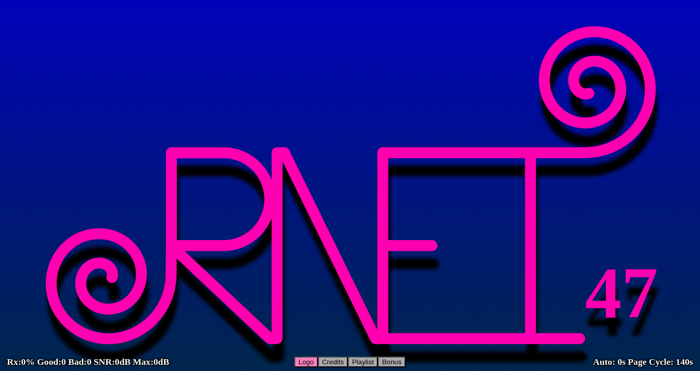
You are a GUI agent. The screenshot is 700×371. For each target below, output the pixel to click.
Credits (333, 362)
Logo (306, 362)
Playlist (363, 362)
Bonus (392, 362)
